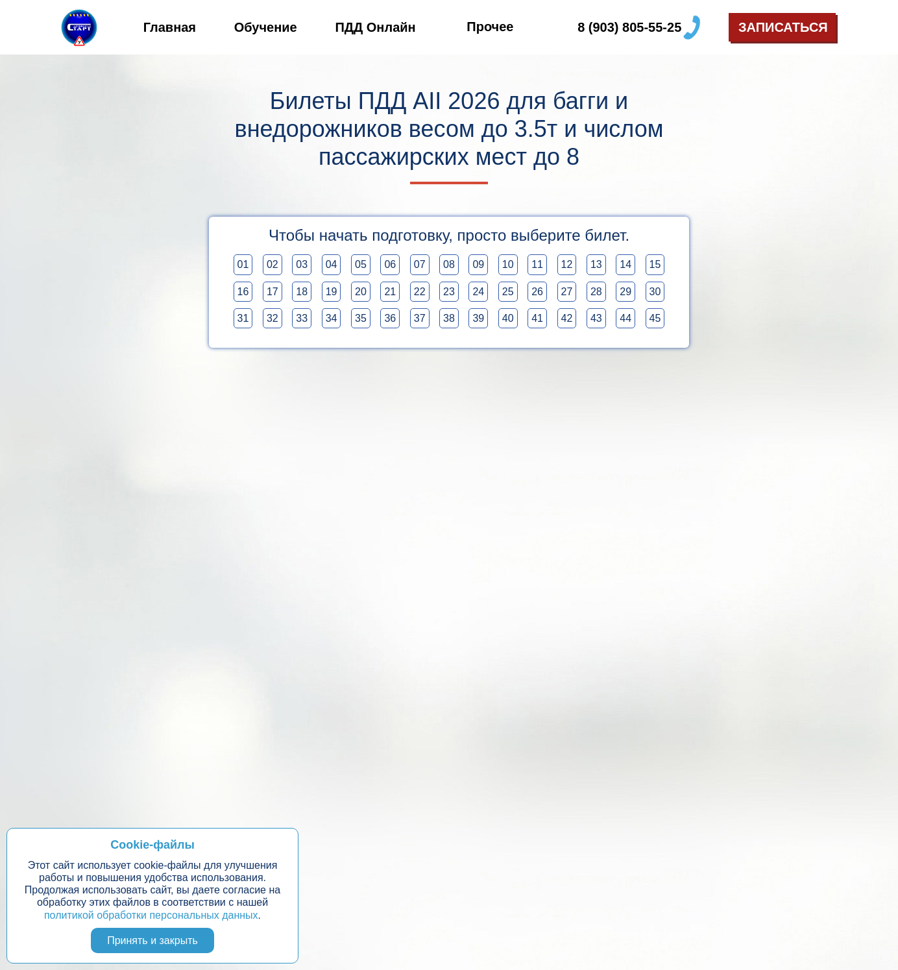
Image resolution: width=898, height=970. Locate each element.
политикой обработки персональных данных (151, 915)
